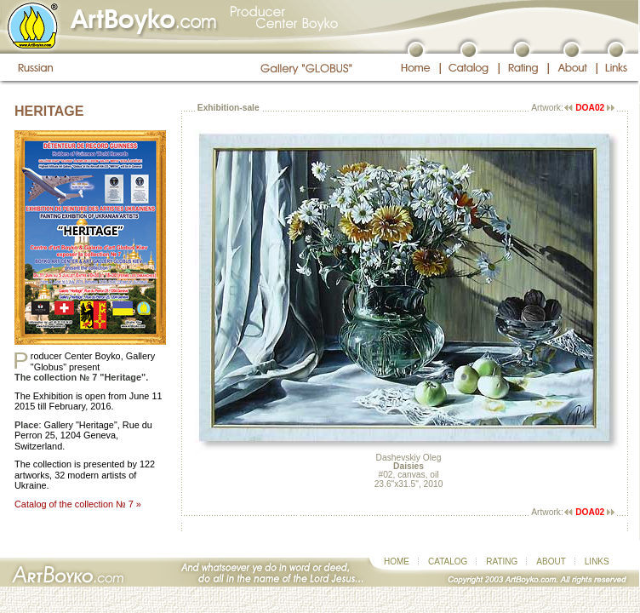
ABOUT (550, 561)
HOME (396, 561)
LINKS (597, 561)
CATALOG (447, 561)
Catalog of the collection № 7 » (77, 504)
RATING (501, 561)
